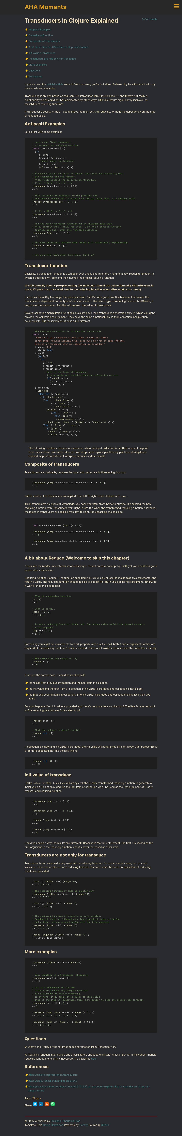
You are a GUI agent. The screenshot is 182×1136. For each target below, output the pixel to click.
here (93, 1058)
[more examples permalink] (58, 951)
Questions (34, 70)
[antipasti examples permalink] (67, 124)
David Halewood (53, 1124)
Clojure (36, 1098)
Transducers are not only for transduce (52, 58)
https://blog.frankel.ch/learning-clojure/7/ (52, 1080)
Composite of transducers (44, 41)
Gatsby (83, 1124)
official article (55, 84)
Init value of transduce (41, 52)
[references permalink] (50, 1066)
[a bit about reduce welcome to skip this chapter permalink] (131, 558)
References (35, 76)
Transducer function (40, 35)
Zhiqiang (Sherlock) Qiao (65, 1120)
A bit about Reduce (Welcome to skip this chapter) (58, 47)
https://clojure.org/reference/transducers (53, 1074)
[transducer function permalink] (69, 265)
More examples (37, 64)
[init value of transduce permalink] (73, 775)
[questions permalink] (47, 1039)
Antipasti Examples (39, 29)
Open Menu (176, 6)
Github (105, 1124)
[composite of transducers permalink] (81, 464)
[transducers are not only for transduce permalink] (108, 855)
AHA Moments (45, 6)
